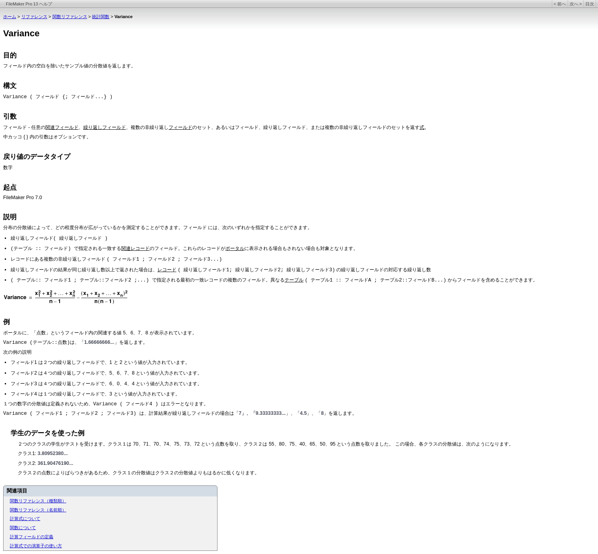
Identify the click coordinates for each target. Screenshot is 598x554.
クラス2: (27, 463)
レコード (166, 269)
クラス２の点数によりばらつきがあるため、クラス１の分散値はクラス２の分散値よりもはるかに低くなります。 (138, 473)
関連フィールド (62, 127)
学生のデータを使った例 (47, 433)
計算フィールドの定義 (31, 536)
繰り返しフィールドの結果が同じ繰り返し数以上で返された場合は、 (84, 269)
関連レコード (135, 248)
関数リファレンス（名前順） (38, 509)
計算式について (25, 518)
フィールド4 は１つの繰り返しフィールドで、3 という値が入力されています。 (95, 394)
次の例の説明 (17, 352)
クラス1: (27, 453)
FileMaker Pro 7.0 (22, 197)
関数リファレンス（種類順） (38, 500)
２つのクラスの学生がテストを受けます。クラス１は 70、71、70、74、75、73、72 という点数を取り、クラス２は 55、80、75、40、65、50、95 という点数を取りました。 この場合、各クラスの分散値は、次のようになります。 (266, 444)
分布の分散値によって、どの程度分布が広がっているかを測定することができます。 (93, 227)
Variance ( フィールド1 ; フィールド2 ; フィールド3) (71, 413)
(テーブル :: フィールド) (42, 249)
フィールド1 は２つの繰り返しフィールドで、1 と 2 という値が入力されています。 (100, 362)
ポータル (234, 248)
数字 (8, 167)
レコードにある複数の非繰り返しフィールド (59, 259)
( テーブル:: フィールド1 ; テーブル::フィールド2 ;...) (81, 280)
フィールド (15, 66)
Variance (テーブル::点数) (36, 342)
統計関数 (100, 16)
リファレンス (34, 16)
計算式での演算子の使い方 (36, 545)
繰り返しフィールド (104, 127)
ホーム (9, 16)
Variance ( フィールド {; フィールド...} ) (57, 97)
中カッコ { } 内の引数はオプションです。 (47, 137)
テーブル (294, 280)
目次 (589, 4)
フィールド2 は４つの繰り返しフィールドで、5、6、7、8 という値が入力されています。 (106, 373)
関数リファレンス (69, 16)
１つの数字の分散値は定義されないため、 (48, 404)
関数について (23, 527)
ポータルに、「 (19, 333)
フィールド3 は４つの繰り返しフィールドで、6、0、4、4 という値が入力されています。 (106, 383)
